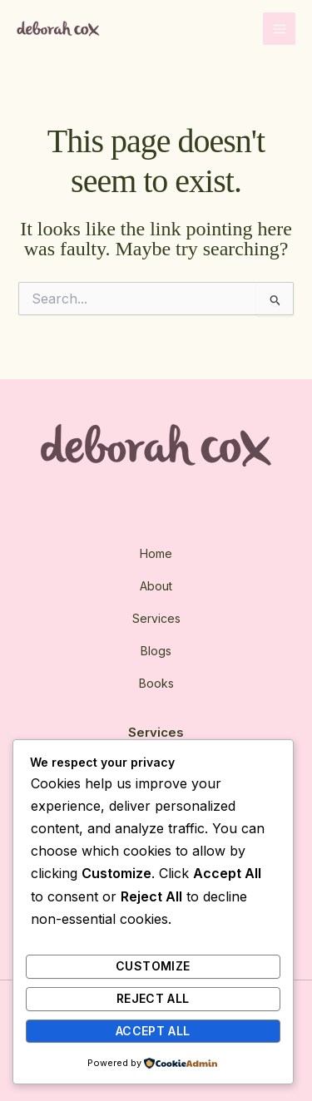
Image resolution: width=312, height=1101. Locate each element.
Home (156, 553)
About (156, 586)
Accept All (153, 1031)
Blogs (156, 651)
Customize (153, 966)
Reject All (153, 998)
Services (156, 618)
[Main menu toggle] (279, 28)
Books (156, 683)
